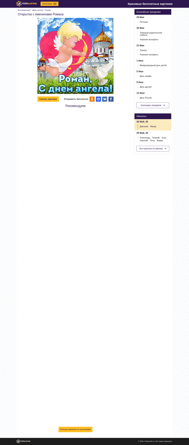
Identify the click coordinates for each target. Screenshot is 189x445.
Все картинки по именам (153, 148)
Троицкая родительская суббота (151, 34)
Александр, (145, 138)
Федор (160, 140)
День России (146, 98)
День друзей (145, 87)
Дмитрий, (144, 126)
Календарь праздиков (153, 105)
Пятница (144, 22)
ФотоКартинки (24, 10)
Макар (153, 126)
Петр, (152, 140)
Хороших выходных (149, 39)
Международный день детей (153, 65)
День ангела (37, 10)
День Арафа (145, 76)
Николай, (144, 140)
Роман (48, 10)
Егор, (164, 138)
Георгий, (156, 138)
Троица (143, 50)
